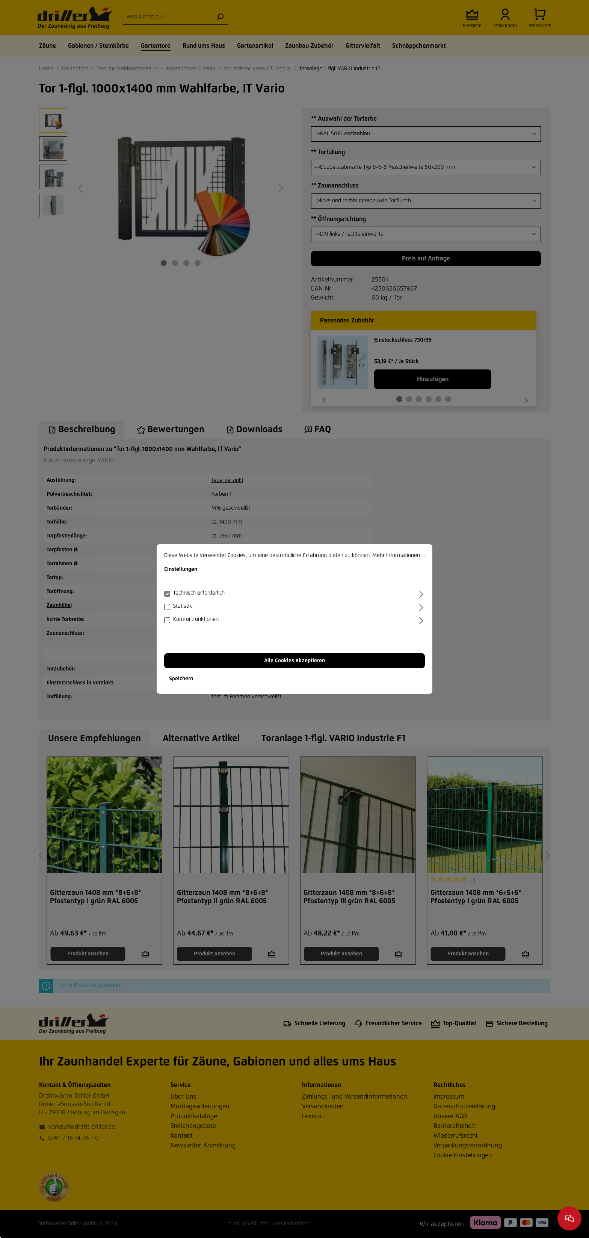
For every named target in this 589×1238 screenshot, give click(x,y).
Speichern (181, 678)
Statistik (182, 606)
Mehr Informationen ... (398, 555)
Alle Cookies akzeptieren (294, 660)
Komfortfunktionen (196, 619)
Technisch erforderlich (199, 593)
